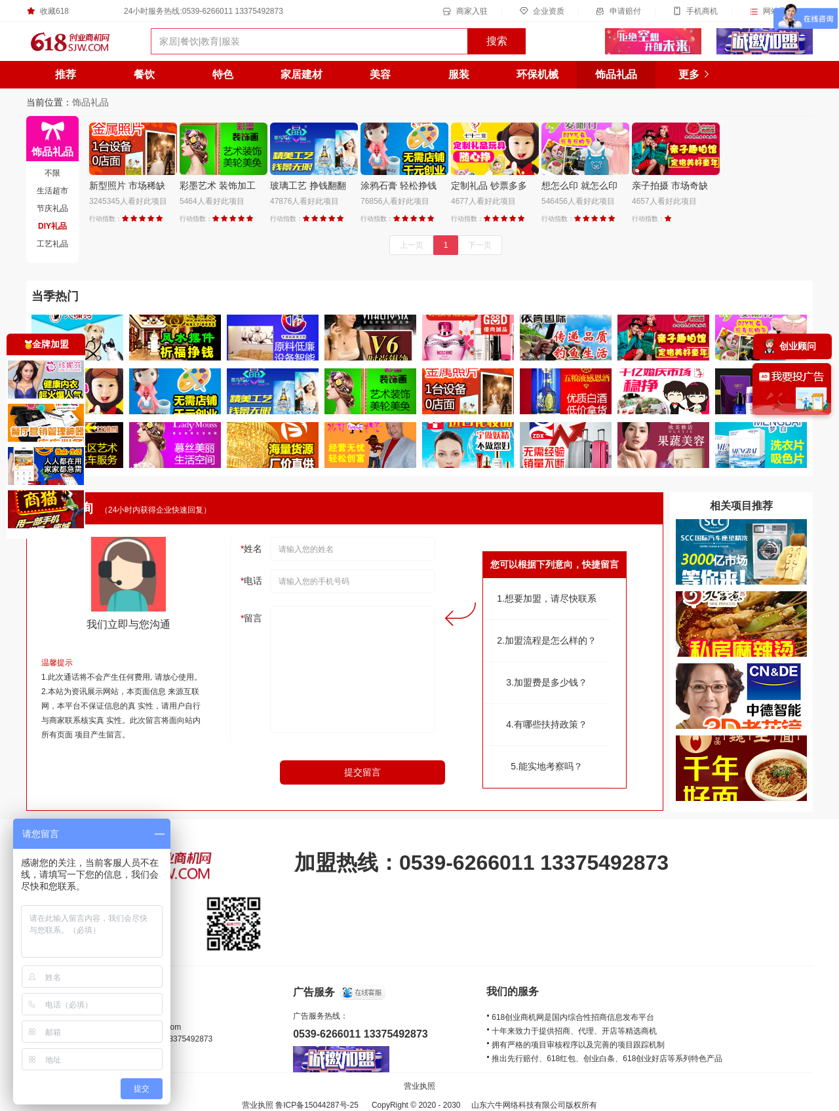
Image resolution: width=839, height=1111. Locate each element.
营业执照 (419, 1086)
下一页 (480, 245)
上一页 (411, 245)
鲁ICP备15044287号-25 (317, 1105)
